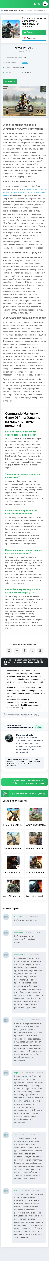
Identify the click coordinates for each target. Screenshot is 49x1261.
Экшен (25, 63)
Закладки (30, 38)
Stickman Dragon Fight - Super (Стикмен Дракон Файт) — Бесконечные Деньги (24, 192)
